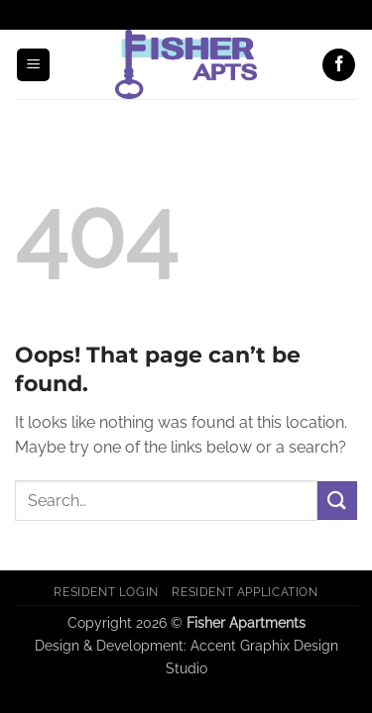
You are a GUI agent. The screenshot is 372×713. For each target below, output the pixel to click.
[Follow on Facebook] (338, 65)
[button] (33, 65)
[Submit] (337, 500)
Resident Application (244, 591)
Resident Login (106, 591)
